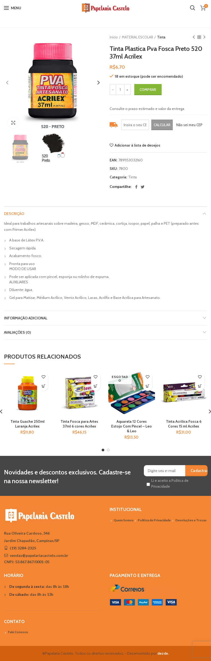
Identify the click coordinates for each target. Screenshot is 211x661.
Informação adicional (25, 318)
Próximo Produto (204, 37)
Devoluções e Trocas (190, 520)
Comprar (148, 89)
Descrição (14, 213)
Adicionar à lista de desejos (137, 145)
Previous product (193, 37)
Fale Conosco (18, 632)
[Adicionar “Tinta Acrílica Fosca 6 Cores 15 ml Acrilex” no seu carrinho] (199, 386)
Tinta (161, 37)
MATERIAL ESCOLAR (137, 37)
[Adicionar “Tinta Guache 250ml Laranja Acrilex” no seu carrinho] (43, 386)
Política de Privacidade (154, 520)
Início (114, 37)
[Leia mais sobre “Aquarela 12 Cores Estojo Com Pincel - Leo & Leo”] (147, 386)
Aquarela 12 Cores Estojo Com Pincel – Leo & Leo (131, 426)
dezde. (163, 653)
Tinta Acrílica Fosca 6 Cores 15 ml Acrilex (183, 424)
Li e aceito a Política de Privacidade (169, 483)
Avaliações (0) (17, 332)
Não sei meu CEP (189, 125)
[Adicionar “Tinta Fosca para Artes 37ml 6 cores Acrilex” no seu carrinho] (95, 386)
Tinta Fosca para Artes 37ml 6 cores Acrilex (79, 424)
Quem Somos (124, 520)
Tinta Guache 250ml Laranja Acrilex (27, 424)
